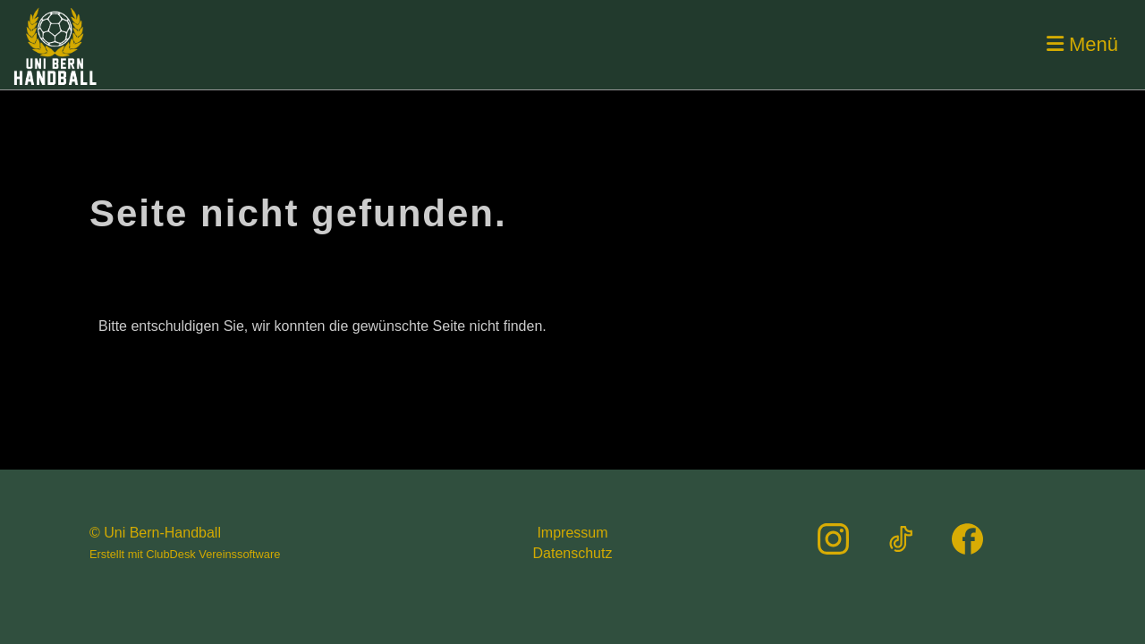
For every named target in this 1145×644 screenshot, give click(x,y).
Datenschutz (573, 553)
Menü (1082, 44)
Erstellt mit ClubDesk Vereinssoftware (184, 554)
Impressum (572, 532)
